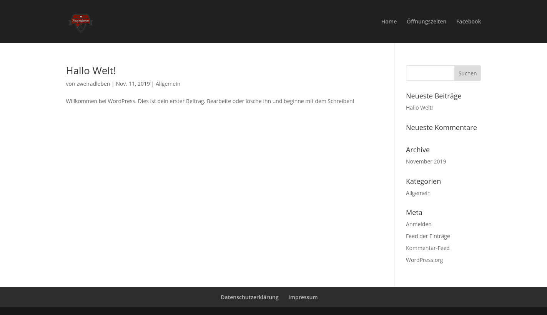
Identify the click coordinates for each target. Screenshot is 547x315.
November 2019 (426, 161)
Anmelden (419, 224)
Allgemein (168, 83)
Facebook (468, 22)
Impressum (303, 297)
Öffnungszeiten (427, 22)
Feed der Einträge (428, 236)
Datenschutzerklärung (249, 297)
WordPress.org (424, 259)
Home (389, 22)
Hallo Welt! (91, 70)
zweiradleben (93, 83)
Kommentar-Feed (428, 248)
